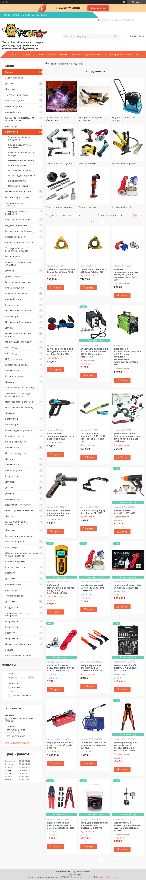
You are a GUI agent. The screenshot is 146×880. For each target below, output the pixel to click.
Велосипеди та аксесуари (18, 282)
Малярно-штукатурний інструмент (19, 146)
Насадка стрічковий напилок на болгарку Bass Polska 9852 (59, 513)
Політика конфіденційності (107, 877)
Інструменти (11, 131)
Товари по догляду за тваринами (16, 204)
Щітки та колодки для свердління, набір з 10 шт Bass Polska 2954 (60, 351)
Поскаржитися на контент (82, 877)
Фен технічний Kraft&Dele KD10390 (124, 511)
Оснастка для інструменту (21, 175)
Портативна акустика (16, 453)
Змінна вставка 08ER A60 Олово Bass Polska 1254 (61, 270)
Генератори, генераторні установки (18, 263)
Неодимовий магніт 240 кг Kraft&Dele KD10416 (127, 586)
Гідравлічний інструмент (20, 170)
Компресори (11, 316)
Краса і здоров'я (13, 106)
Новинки (76, 55)
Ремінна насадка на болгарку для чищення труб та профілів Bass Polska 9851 (127, 437)
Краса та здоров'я (14, 541)
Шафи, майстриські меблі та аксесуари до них (19, 119)
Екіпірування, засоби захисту (19, 231)
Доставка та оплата (95, 55)
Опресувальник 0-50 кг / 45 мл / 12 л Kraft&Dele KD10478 (60, 745)
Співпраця (27, 55)
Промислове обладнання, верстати (18, 335)
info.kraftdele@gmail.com (17, 743)
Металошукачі (12, 256)
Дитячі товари (12, 276)
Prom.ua (87, 871)
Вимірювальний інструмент (19, 655)
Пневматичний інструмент (21, 160)
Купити (57, 287)
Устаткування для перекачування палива (16, 249)
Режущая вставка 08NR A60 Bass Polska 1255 (93, 270)
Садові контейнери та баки (19, 242)
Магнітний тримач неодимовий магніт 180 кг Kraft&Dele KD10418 (60, 668)
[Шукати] (115, 36)
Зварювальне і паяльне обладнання (20, 138)
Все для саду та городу (17, 197)
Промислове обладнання (18, 191)
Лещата (9, 649)
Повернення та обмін (121, 55)
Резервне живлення (15, 236)
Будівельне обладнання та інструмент (21, 154)
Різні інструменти (17, 180)
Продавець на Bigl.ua (73, 874)
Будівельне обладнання (17, 293)
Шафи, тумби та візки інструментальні (16, 523)
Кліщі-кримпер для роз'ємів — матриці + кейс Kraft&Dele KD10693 (60, 825)
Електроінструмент (18, 165)
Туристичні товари (14, 595)
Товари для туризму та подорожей (17, 212)
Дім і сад (9, 270)
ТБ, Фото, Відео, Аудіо (16, 95)
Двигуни (9, 459)
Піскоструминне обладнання (19, 510)
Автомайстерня (13, 112)
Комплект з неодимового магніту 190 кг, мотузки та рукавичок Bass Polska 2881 (126, 274)
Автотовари (11, 126)
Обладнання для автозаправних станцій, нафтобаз (21, 554)
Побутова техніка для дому (19, 407)
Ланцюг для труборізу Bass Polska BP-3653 (92, 511)
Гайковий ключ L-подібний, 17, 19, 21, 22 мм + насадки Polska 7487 (92, 437)
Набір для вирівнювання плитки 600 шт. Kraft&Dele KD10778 (94, 825)
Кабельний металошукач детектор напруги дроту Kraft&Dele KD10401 (60, 589)
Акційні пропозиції (14, 77)
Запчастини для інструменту (19, 387)
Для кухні (9, 83)
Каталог (9, 72)
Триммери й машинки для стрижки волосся (18, 394)
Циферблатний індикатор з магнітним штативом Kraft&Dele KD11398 (127, 826)
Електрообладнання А (16, 364)
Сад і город (11, 347)
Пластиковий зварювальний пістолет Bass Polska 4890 (60, 436)
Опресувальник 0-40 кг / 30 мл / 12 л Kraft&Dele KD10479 (94, 745)
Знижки (63, 55)
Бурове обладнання (15, 561)
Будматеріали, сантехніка (18, 219)
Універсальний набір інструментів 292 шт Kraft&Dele (125, 668)
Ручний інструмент (14, 100)
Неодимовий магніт (18, 185)
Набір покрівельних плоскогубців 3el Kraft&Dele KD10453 (91, 668)
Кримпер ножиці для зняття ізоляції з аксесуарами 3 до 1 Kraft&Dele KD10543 (125, 746)
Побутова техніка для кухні (19, 401)
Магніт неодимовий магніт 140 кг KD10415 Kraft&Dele (92, 588)
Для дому (10, 89)
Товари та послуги (46, 55)
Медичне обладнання (16, 225)
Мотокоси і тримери (15, 441)
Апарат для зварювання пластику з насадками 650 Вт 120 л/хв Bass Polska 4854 (94, 352)
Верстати (10, 572)
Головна (13, 55)
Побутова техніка (14, 359)
